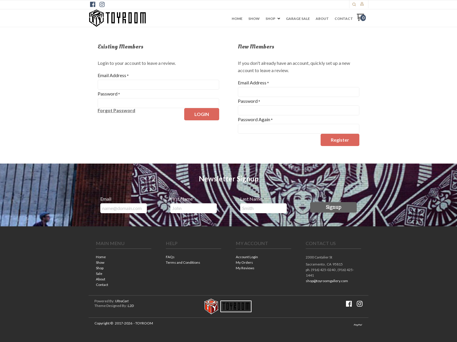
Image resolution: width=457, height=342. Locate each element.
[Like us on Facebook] (92, 4)
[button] (354, 4)
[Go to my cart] (361, 19)
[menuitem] (237, 18)
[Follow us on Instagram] (102, 4)
